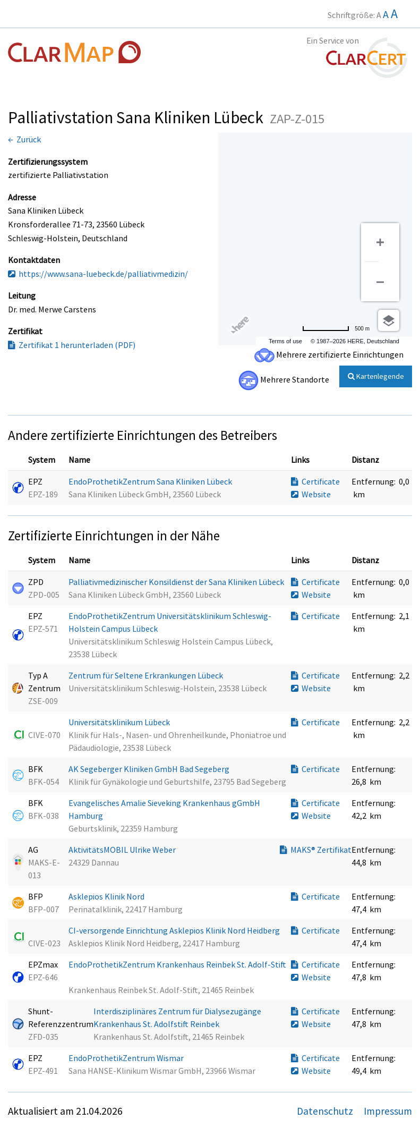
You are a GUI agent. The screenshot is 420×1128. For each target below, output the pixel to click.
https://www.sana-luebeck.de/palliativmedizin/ (98, 273)
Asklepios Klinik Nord (107, 896)
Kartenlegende (376, 376)
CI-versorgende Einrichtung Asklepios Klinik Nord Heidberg (174, 930)
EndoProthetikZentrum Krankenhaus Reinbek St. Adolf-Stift (177, 964)
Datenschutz (326, 1111)
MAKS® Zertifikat (316, 849)
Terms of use (285, 341)
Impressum (388, 1111)
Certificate (315, 481)
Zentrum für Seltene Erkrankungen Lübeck (146, 675)
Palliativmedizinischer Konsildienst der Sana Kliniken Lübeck (177, 581)
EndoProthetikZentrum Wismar (126, 1058)
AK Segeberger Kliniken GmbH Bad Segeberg (149, 769)
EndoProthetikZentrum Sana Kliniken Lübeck (151, 481)
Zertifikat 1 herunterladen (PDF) (71, 345)
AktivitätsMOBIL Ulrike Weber (122, 849)
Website (311, 494)
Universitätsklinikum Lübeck (120, 722)
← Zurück (24, 139)
